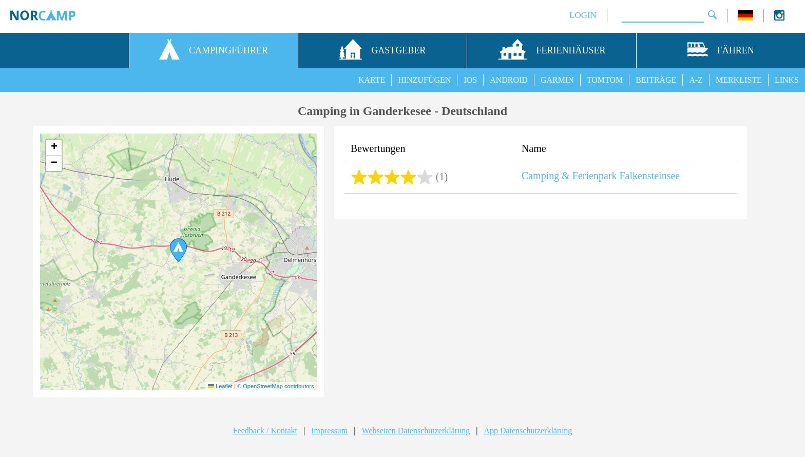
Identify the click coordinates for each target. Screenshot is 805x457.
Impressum (329, 430)
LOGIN (583, 15)
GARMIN (557, 79)
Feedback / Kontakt (265, 430)
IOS (470, 79)
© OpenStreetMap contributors (275, 386)
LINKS (787, 79)
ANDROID (509, 79)
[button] (178, 250)
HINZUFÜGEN (424, 79)
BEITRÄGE (656, 79)
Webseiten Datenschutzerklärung (416, 430)
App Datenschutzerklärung (528, 430)
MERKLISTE (739, 79)
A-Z (696, 79)
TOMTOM (605, 79)
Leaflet (220, 386)
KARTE (371, 79)
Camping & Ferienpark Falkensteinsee (601, 175)
